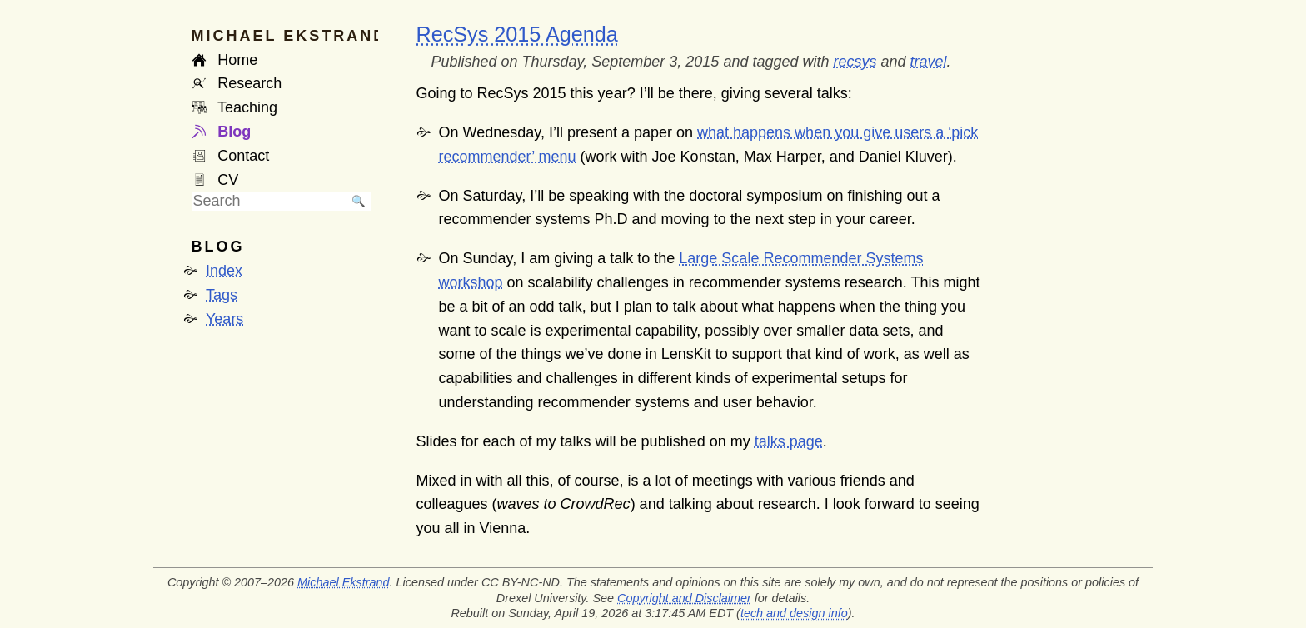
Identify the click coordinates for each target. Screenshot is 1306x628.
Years (224, 319)
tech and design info (794, 613)
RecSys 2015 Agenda (517, 34)
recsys (855, 61)
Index (224, 270)
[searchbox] (269, 201)
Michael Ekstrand (343, 582)
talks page (789, 441)
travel (928, 61)
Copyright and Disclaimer (684, 598)
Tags (221, 295)
